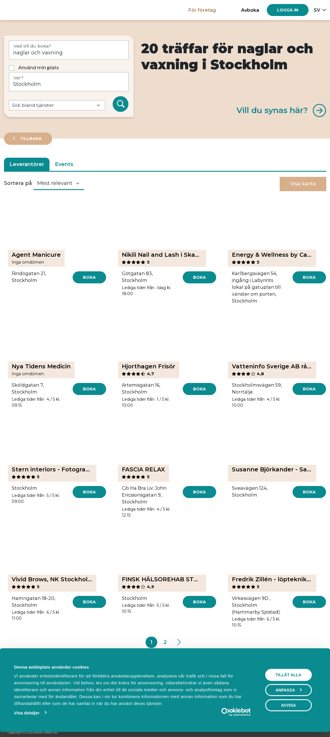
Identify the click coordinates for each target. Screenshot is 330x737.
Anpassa (290, 690)
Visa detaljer (25, 712)
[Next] (178, 642)
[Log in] (288, 10)
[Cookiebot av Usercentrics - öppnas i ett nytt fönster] (227, 712)
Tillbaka (30, 138)
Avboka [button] (250, 10)
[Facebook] (298, 733)
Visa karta (303, 184)
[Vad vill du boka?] (69, 50)
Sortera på (18, 183)
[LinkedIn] (319, 733)
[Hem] (24, 9)
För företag (202, 10)
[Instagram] (308, 733)
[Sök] (121, 104)
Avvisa (290, 705)
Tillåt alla (290, 675)
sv (317, 10)
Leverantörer (26, 164)
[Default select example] (57, 105)
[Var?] (69, 81)
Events (64, 164)
